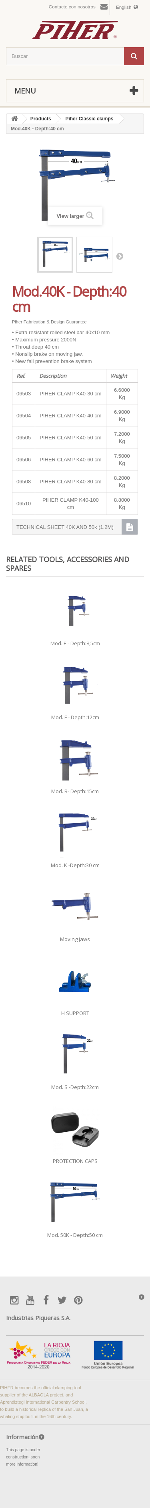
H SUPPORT (75, 1013)
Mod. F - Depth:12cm (75, 717)
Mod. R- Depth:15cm (75, 791)
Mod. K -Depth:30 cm (75, 865)
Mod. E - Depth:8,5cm (75, 643)
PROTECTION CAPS (75, 1161)
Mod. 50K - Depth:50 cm (75, 1235)
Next (120, 256)
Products (40, 119)
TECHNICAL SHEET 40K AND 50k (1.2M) (65, 527)
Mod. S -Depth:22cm (75, 1087)
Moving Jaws (75, 939)
